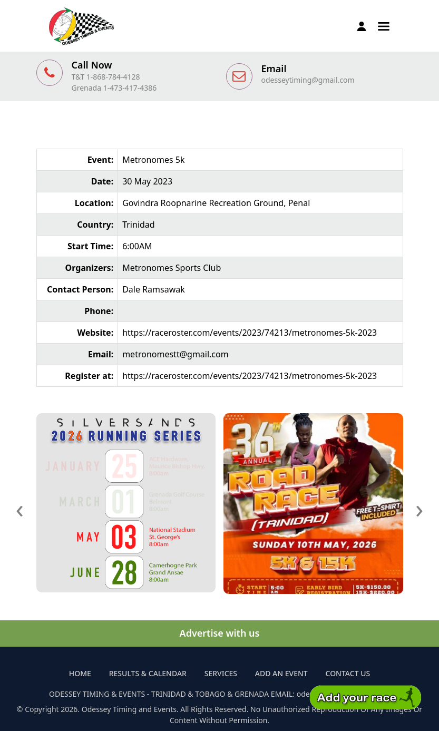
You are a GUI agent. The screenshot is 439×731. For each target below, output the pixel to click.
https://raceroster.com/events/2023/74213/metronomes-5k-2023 (249, 332)
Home (80, 673)
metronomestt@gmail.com (175, 354)
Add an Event (281, 673)
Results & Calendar (148, 673)
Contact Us (348, 673)
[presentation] (20, 508)
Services (220, 673)
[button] (384, 25)
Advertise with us (220, 633)
